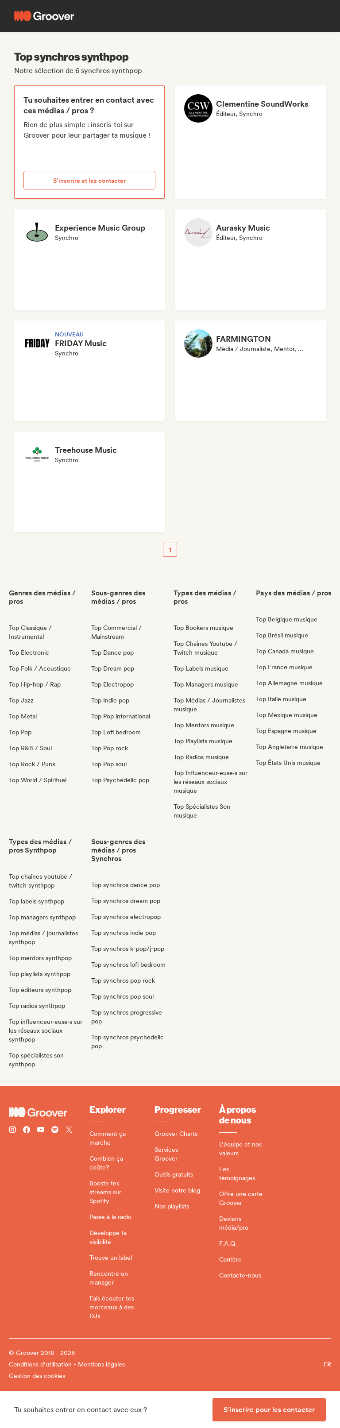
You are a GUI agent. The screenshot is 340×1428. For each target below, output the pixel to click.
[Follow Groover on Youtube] (40, 1130)
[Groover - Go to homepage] (49, 1112)
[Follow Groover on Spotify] (54, 1130)
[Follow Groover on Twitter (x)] (69, 1130)
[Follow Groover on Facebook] (26, 1130)
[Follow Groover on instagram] (12, 1130)
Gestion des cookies (37, 1375)
